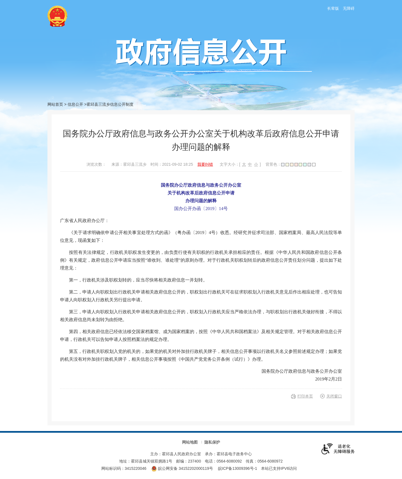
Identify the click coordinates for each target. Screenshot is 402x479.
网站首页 (55, 104)
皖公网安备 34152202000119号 (182, 468)
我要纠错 (205, 164)
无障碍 (349, 8)
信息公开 (75, 104)
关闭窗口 (334, 396)
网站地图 (190, 442)
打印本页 (305, 396)
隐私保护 (212, 442)
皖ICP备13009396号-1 (237, 468)
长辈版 (333, 8)
